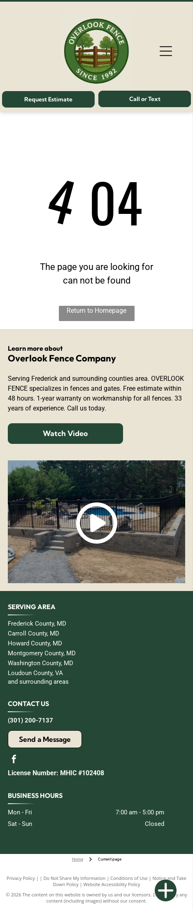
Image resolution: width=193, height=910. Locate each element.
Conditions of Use (129, 878)
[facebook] (14, 760)
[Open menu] (166, 51)
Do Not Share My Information (74, 878)
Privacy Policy (21, 878)
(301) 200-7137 (30, 720)
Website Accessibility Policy (112, 884)
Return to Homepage (96, 310)
